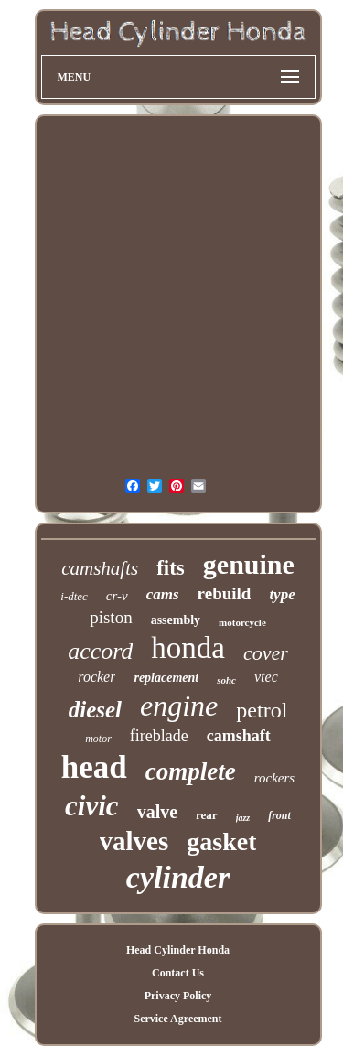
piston (111, 617)
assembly (175, 620)
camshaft (239, 736)
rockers (274, 778)
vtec (266, 677)
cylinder (178, 877)
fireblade (159, 736)
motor (98, 738)
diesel (95, 709)
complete (190, 771)
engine (179, 705)
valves (134, 841)
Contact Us (178, 972)
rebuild (225, 593)
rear (207, 815)
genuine (249, 564)
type (282, 594)
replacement (166, 678)
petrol (261, 710)
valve (157, 812)
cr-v (117, 595)
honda (188, 647)
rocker (96, 677)
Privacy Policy (178, 995)
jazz (243, 818)
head (94, 767)
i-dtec (74, 596)
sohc (226, 679)
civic (92, 806)
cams (162, 594)
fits (170, 567)
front (279, 815)
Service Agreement (177, 1018)
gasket (221, 841)
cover (265, 653)
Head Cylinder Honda (178, 950)
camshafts (99, 568)
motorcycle (242, 622)
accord (100, 651)
